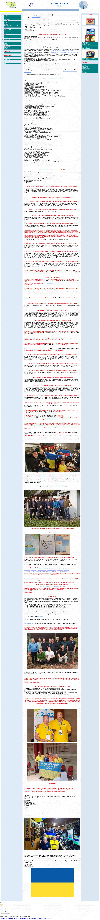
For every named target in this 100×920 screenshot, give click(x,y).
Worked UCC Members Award (90, 17)
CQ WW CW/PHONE (46, 571)
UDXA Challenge (90, 50)
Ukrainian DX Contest (36, 17)
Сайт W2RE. (26, 619)
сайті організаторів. (50, 283)
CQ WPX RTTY (60, 570)
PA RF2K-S (62, 586)
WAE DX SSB (27, 571)
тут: (72, 197)
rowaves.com (56, 586)
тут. (72, 425)
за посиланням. (40, 616)
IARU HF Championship (36, 571)
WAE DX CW (66, 570)
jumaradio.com (48, 586)
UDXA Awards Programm (90, 27)
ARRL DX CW (27, 570)
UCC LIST (39, 16)
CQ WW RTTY (55, 571)
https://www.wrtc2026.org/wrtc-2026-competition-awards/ (62, 50)
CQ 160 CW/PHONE (42, 570)
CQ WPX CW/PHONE (51, 570)
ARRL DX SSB (33, 570)
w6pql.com (42, 586)
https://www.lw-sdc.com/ (28, 623)
